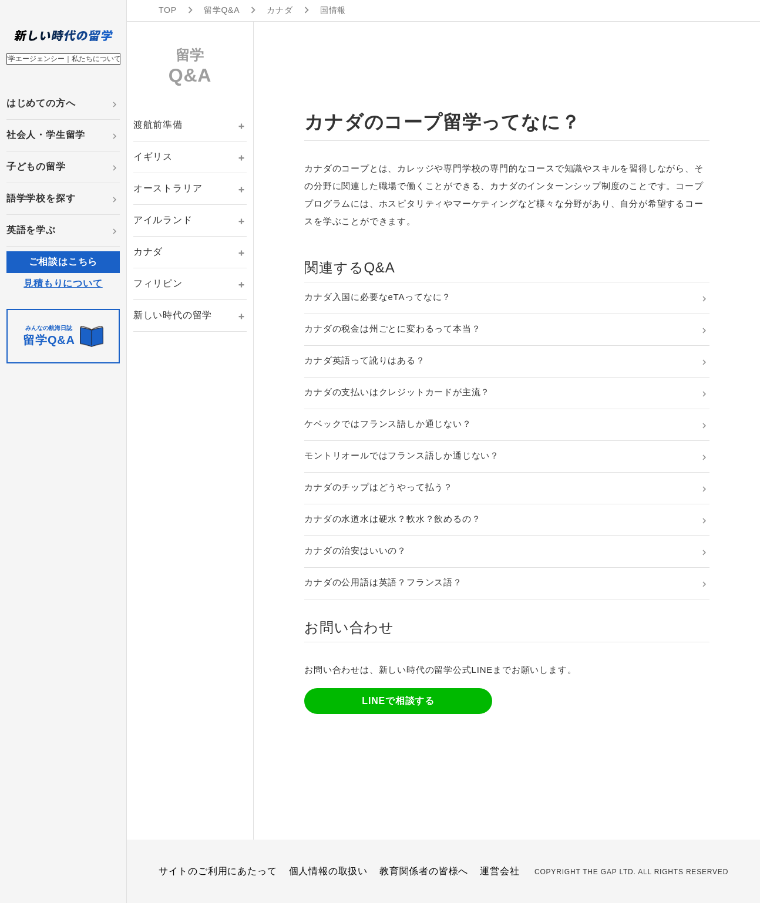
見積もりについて (62, 283)
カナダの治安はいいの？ (355, 550)
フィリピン (158, 283)
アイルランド (163, 220)
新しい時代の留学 (172, 315)
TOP (168, 10)
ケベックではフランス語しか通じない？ (387, 424)
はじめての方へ (41, 103)
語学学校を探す (41, 198)
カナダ (279, 10)
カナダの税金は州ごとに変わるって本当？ (392, 328)
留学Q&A (222, 10)
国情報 (333, 10)
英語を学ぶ (31, 230)
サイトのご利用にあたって (218, 871)
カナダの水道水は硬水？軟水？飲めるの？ (392, 519)
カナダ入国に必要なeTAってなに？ (377, 297)
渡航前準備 (158, 125)
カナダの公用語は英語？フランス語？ (383, 582)
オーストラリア (168, 188)
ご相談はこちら (63, 262)
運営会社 (499, 871)
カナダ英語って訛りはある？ (364, 360)
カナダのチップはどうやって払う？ (378, 487)
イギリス (153, 156)
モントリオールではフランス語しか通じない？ (401, 455)
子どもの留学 (36, 166)
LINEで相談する (398, 701)
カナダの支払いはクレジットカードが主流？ (397, 392)
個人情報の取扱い (328, 871)
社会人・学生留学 (45, 135)
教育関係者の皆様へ (423, 871)
